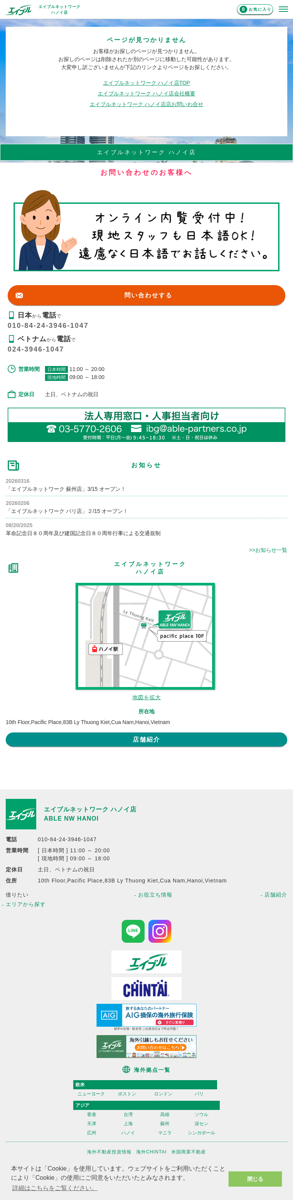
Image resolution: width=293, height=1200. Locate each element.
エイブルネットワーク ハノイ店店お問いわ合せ (146, 104)
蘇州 (164, 1123)
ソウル (201, 1114)
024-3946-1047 (36, 349)
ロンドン (163, 1094)
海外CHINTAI (151, 1152)
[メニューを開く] (283, 9)
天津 (91, 1123)
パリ (199, 1094)
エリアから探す (26, 904)
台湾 (128, 1114)
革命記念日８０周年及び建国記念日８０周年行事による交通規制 (83, 533)
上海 (128, 1123)
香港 (91, 1114)
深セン (201, 1123)
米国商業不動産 (188, 1152)
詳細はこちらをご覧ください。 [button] (55, 1188)
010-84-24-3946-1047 (48, 325)
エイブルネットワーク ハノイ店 (90, 809)
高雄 (164, 1114)
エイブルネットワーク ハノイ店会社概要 (146, 93)
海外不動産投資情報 (109, 1152)
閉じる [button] (255, 1179)
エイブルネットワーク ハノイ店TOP (146, 83)
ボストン (127, 1094)
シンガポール (201, 1132)
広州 (91, 1132)
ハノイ (128, 1132)
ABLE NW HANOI (71, 818)
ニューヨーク (91, 1094)
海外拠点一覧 (152, 1070)
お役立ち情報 (155, 895)
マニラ (165, 1132)
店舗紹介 (146, 739)
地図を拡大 (146, 697)
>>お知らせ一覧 (268, 550)
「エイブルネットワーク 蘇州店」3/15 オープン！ (66, 489)
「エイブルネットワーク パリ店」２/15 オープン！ (67, 511)
